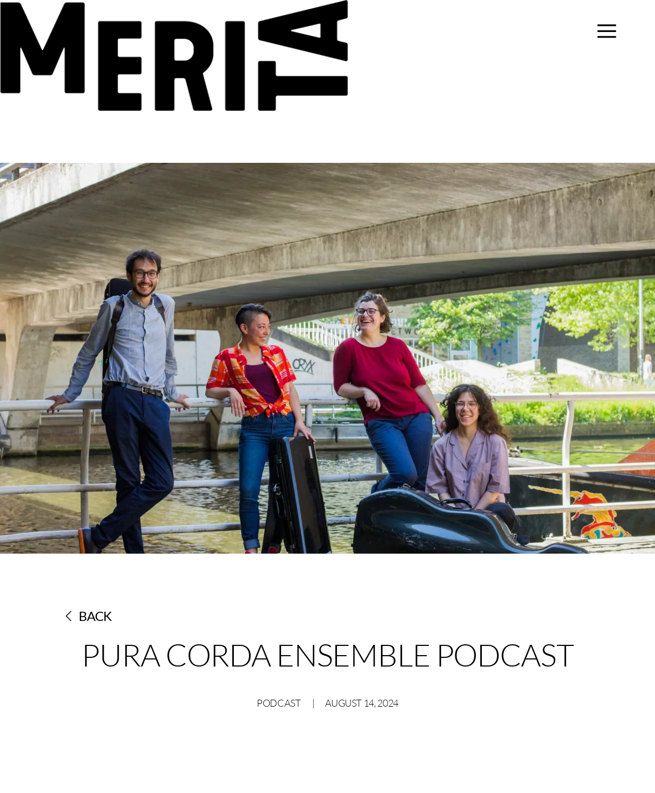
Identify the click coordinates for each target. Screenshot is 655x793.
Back (88, 616)
